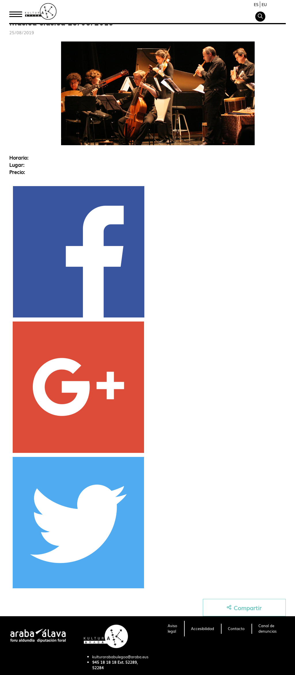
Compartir (244, 608)
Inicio (15, 12)
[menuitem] (172, 628)
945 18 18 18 (104, 662)
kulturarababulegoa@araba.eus (120, 656)
